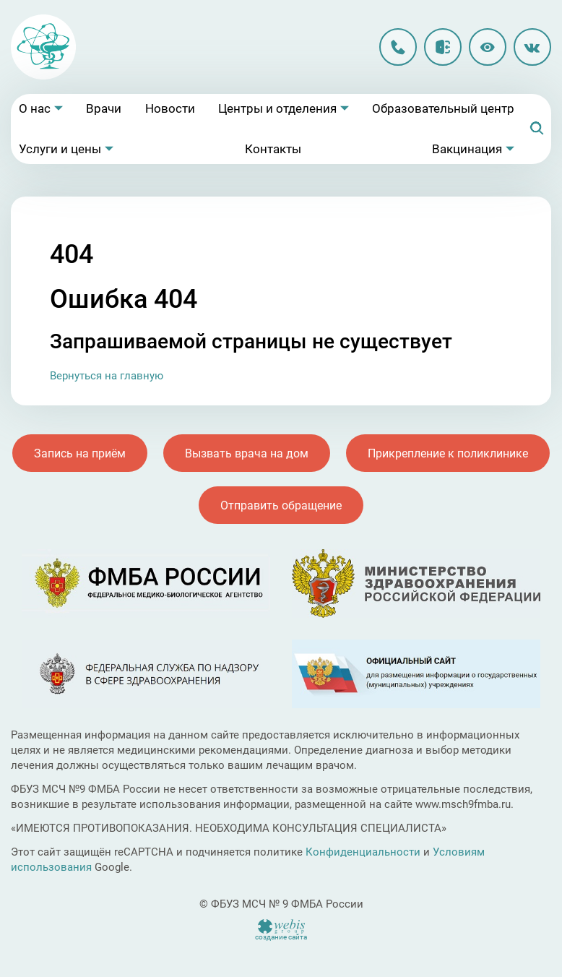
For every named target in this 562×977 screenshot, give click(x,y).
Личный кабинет (443, 47)
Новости (170, 108)
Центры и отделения (277, 108)
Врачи (103, 108)
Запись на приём (80, 453)
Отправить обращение (281, 505)
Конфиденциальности (363, 851)
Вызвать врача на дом (246, 453)
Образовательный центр (443, 108)
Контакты (273, 149)
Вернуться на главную (106, 375)
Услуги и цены (60, 149)
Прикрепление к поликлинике (448, 453)
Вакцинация (467, 149)
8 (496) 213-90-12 (398, 47)
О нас (35, 108)
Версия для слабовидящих (487, 47)
